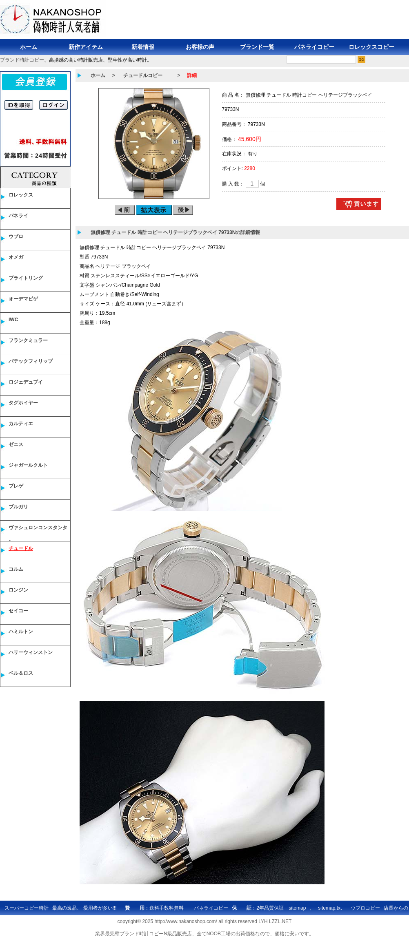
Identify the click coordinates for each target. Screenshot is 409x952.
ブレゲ (16, 486)
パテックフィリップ (31, 361)
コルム (16, 569)
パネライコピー (314, 47)
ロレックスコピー (371, 47)
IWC (13, 319)
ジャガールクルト (28, 465)
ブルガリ (18, 507)
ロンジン (18, 590)
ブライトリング (26, 278)
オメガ (16, 257)
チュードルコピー (142, 75)
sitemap (297, 908)
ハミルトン (21, 631)
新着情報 (142, 47)
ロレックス (21, 195)
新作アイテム (86, 47)
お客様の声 (200, 47)
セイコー (18, 611)
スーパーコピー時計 (26, 908)
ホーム (28, 47)
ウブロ (16, 236)
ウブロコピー (365, 908)
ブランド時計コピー (22, 60)
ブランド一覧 (257, 47)
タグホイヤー (23, 403)
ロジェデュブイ (26, 382)
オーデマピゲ (23, 299)
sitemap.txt (330, 908)
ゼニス (16, 444)
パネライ (18, 216)
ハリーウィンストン (31, 652)
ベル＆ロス (21, 673)
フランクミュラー (28, 340)
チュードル (21, 548)
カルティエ (21, 423)
